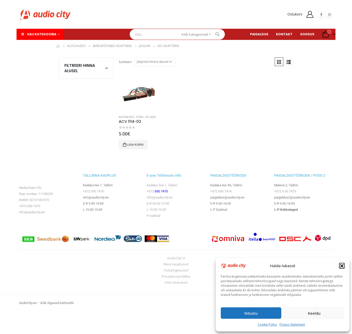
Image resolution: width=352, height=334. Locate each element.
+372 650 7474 (220, 191)
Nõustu (251, 313)
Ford (139, 117)
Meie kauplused (176, 264)
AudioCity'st (176, 258)
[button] (341, 265)
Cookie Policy (267, 324)
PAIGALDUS (259, 34)
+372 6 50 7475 (285, 191)
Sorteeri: (125, 61)
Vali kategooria (38, 34)
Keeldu (314, 313)
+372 (151, 191)
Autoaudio (127, 117)
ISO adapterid (154, 117)
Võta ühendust (176, 282)
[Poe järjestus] (155, 61)
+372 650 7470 (29, 206)
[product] (138, 91)
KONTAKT (284, 34)
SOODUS (307, 34)
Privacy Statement (292, 324)
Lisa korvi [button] (135, 145)
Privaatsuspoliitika (176, 276)
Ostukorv (294, 14)
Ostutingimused (176, 270)
